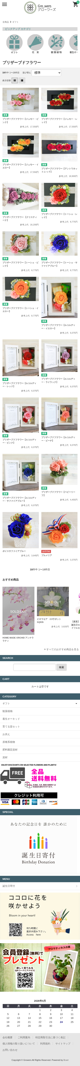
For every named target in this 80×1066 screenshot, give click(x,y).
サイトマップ (62, 1043)
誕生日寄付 (8, 885)
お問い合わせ (10, 1049)
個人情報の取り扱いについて (18, 1043)
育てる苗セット (11, 726)
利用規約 (45, 1043)
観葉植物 (7, 711)
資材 (5, 757)
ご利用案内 (24, 1037)
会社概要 (7, 1037)
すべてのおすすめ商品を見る (62, 649)
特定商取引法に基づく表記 (50, 1037)
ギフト (15, 22)
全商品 (5, 22)
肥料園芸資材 (10, 749)
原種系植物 (8, 742)
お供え (6, 734)
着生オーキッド (11, 718)
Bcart (65, 1060)
